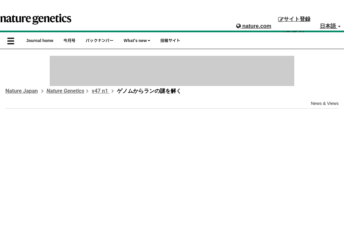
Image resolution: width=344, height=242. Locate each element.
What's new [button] (137, 41)
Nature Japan (21, 91)
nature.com (253, 26)
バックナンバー (100, 41)
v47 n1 (101, 91)
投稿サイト (170, 41)
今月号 (69, 41)
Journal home (39, 41)
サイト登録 (294, 19)
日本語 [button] (330, 26)
